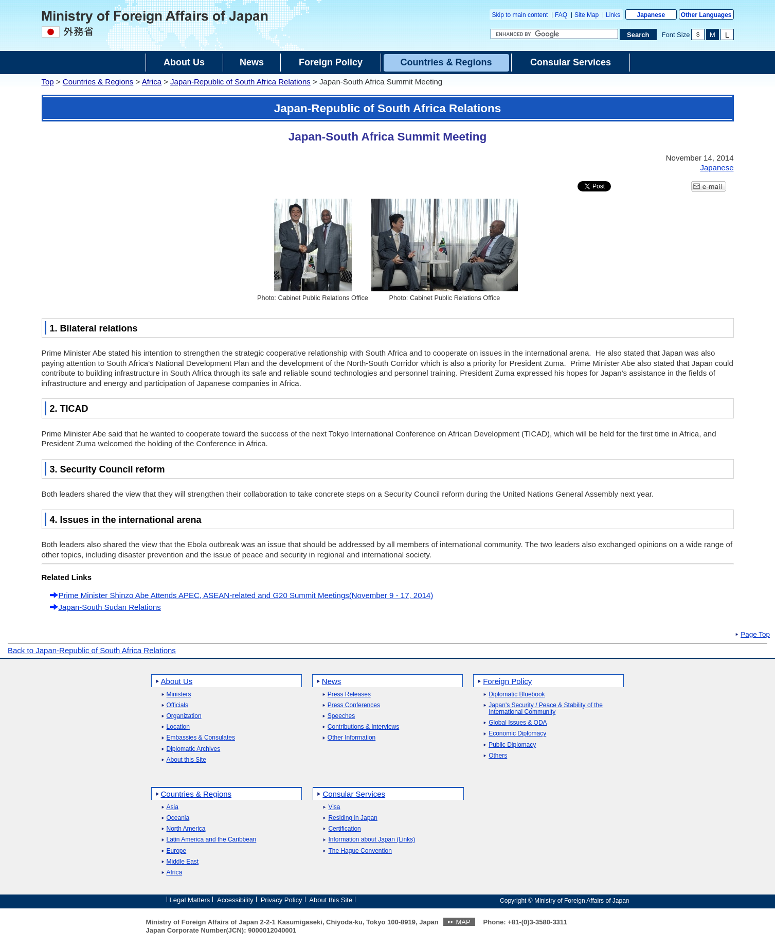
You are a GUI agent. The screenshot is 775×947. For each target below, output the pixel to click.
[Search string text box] (554, 34)
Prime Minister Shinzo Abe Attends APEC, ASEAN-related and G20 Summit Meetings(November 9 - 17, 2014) (246, 595)
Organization (184, 716)
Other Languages (706, 15)
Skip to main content (520, 15)
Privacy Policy (281, 900)
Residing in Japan (352, 818)
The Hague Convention (359, 851)
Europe (177, 851)
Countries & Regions (98, 81)
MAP (463, 922)
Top (48, 81)
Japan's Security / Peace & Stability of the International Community (546, 708)
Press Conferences (354, 705)
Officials (177, 705)
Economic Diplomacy (517, 733)
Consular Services (353, 794)
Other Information (351, 737)
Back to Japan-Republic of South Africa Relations (92, 650)
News (331, 681)
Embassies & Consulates (201, 737)
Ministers (179, 694)
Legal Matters (190, 900)
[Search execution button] (638, 34)
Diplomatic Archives (194, 749)
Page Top (755, 634)
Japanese (651, 15)
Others (498, 755)
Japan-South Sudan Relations (110, 607)
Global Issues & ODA (518, 723)
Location (178, 727)
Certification (344, 829)
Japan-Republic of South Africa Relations (240, 81)
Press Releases (349, 694)
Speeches (341, 716)
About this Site (186, 760)
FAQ (561, 15)
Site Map (586, 15)
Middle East (183, 861)
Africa (151, 81)
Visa (334, 807)
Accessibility (235, 900)
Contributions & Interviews (363, 727)
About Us (177, 681)
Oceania (178, 818)
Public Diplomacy (512, 745)
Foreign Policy (507, 681)
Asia (172, 807)
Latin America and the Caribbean (212, 839)
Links (613, 15)
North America (186, 829)
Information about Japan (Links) (371, 839)
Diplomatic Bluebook (517, 694)
